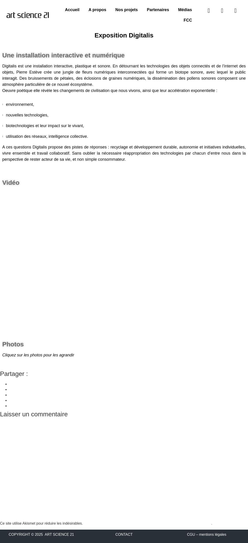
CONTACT (124, 534)
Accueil (72, 9)
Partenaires (158, 9)
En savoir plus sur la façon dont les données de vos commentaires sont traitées (147, 523)
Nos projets (126, 9)
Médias (185, 9)
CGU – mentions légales (206, 534)
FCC (188, 20)
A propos (97, 9)
